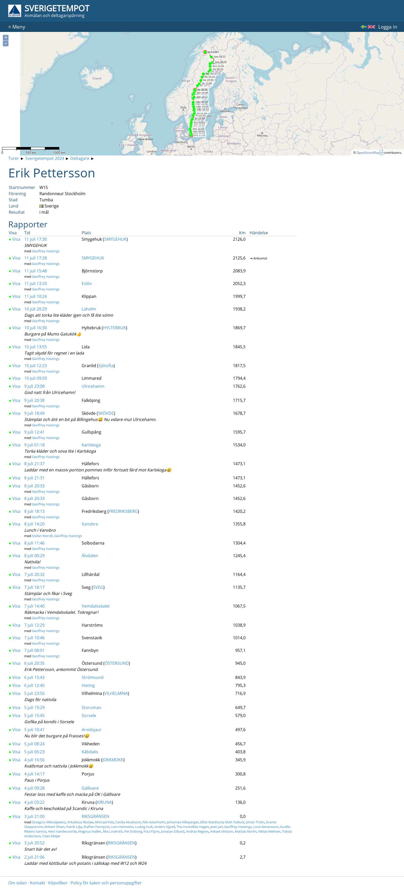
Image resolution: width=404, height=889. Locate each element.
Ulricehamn (93, 386)
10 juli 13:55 (35, 347)
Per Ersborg (133, 831)
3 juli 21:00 (34, 816)
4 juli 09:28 (34, 788)
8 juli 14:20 (34, 524)
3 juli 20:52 (34, 843)
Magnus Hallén (89, 831)
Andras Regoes (197, 831)
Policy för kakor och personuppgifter (106, 883)
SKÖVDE (106, 413)
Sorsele (89, 715)
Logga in (387, 26)
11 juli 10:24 (35, 296)
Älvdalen (90, 555)
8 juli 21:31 (34, 478)
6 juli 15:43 (34, 677)
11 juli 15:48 (35, 271)
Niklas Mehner (269, 831)
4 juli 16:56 (34, 760)
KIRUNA (104, 802)
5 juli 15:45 (34, 715)
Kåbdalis (90, 752)
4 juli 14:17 (34, 774)
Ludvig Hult (144, 826)
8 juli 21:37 (34, 464)
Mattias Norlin (246, 831)
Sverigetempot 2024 (44, 158)
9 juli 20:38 (34, 400)
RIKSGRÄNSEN (95, 816)
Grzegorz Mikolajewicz (49, 822)
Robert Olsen (55, 826)
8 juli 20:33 (34, 486)
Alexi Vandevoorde (62, 831)
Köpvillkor (58, 883)
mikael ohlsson (221, 831)
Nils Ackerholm (153, 822)
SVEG (98, 587)
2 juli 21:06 (34, 857)
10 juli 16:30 (35, 328)
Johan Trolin (255, 822)
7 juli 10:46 (34, 638)
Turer (13, 158)
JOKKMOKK (112, 760)
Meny (16, 26)
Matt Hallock (235, 822)
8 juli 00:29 (34, 555)
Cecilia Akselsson (128, 822)
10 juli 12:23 (35, 365)
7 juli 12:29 (34, 625)
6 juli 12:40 (34, 685)
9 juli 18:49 (34, 413)
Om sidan (17, 883)
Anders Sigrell (164, 826)
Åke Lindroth (113, 831)
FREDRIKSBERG (123, 511)
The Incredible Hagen (192, 826)
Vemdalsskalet (96, 606)
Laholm (89, 309)
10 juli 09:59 (35, 378)
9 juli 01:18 (34, 445)
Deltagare (79, 158)
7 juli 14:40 (34, 606)
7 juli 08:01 (34, 650)
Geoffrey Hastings (46, 251)
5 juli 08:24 (34, 744)
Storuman (91, 707)
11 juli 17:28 (35, 258)
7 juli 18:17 (34, 587)
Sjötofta (106, 365)
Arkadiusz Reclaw (80, 822)
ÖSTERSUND (117, 663)
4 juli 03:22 (34, 802)
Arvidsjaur (92, 729)
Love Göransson (265, 826)
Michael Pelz (104, 822)
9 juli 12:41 (34, 432)
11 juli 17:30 (35, 239)
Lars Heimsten (122, 826)
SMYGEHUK (115, 239)
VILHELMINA (116, 693)
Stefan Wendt (42, 535)
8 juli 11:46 (34, 543)
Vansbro (90, 524)
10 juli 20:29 (35, 309)
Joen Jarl (217, 826)
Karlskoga (91, 445)
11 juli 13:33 (35, 283)
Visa (14, 239)
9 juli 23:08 (34, 386)
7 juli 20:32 (34, 574)
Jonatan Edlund (172, 831)
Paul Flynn (151, 831)
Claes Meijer (51, 836)
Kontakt (37, 883)
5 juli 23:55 (34, 693)
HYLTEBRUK (114, 328)
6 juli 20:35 (34, 663)
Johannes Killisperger (183, 822)
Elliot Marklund (211, 822)
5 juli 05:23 (34, 752)
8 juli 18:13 (34, 511)
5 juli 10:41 (34, 729)
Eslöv (87, 283)
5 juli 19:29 (34, 707)
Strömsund (93, 677)
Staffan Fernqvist (96, 826)
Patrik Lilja (74, 826)
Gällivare (90, 788)
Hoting (88, 685)
